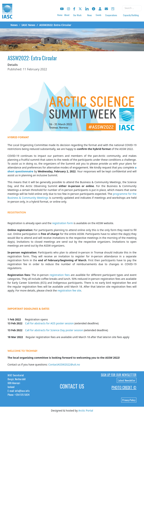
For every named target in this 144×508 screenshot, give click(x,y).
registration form (62, 223)
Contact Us (72, 386)
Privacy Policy (128, 400)
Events (98, 15)
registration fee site (69, 290)
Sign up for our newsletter (118, 375)
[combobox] (132, 8)
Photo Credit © (124, 387)
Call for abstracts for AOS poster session (49, 323)
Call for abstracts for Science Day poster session (54, 330)
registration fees (59, 275)
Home (59, 15)
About (66, 15)
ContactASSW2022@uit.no (64, 364)
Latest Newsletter (126, 380)
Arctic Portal (85, 410)
